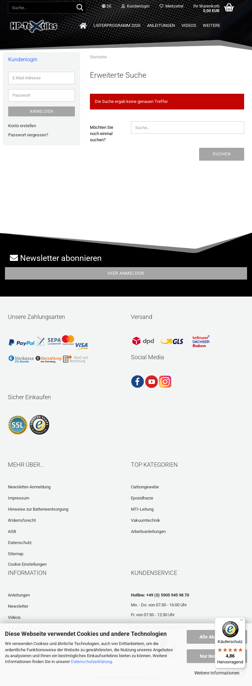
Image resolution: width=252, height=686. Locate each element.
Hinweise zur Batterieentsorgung (38, 509)
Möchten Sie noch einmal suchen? (101, 133)
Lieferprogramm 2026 (117, 25)
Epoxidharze (142, 498)
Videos (188, 25)
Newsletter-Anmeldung (29, 486)
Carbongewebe (145, 486)
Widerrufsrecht (22, 520)
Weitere (211, 25)
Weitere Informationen (217, 673)
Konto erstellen (22, 125)
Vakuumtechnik (145, 520)
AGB (12, 531)
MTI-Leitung (142, 509)
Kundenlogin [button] (135, 6)
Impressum (18, 498)
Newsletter (18, 606)
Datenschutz (20, 542)
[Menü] (241, 621)
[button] (106, 6)
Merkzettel (171, 6)
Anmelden (41, 111)
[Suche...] (80, 8)
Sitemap (15, 553)
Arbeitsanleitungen (148, 531)
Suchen (222, 153)
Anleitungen (161, 25)
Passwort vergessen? (28, 134)
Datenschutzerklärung (91, 661)
